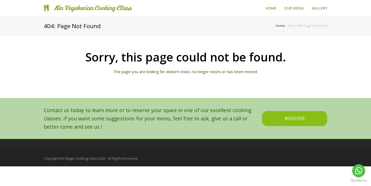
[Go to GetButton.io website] (358, 180)
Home (280, 26)
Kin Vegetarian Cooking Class (87, 8)
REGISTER (295, 118)
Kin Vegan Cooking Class (78, 158)
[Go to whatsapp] (358, 170)
